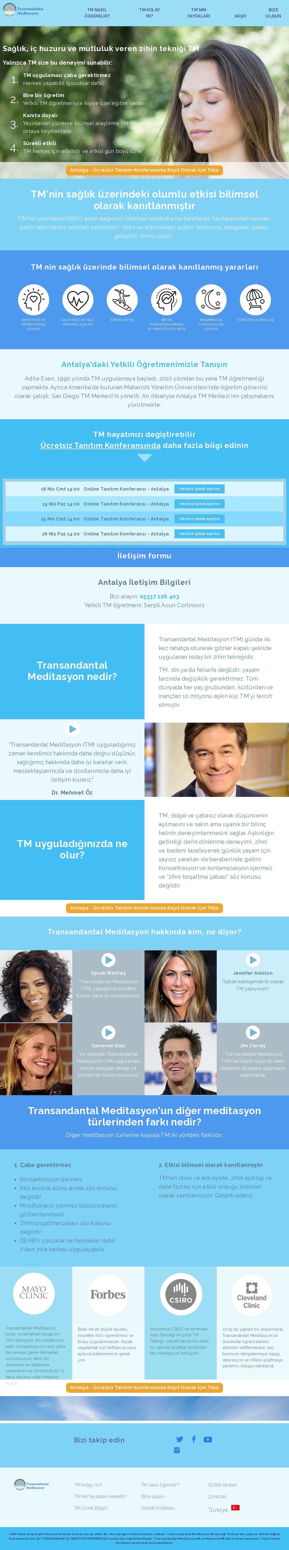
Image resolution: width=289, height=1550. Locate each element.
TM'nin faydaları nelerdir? (100, 1496)
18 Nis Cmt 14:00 (60, 489)
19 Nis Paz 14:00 (61, 504)
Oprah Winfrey (108, 973)
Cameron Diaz (108, 1045)
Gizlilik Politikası (158, 1508)
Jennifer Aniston (253, 973)
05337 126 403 (159, 596)
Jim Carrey (253, 1045)
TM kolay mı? (88, 1485)
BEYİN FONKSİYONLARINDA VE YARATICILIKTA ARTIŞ (166, 324)
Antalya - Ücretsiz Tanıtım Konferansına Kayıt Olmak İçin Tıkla (144, 170)
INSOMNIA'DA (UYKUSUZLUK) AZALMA (211, 324)
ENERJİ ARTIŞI (122, 320)
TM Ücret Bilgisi (91, 1508)
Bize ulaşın (152, 1496)
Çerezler (217, 1496)
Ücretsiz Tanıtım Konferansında (100, 445)
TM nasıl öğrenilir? (160, 1485)
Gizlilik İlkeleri (222, 1485)
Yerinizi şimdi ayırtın (199, 489)
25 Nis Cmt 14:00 (60, 519)
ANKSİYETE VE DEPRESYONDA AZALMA (33, 324)
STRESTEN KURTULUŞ (255, 320)
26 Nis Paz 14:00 (61, 534)
